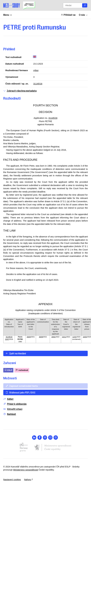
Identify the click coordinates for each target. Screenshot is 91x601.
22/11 (64, 337)
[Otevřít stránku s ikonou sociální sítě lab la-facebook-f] (39, 437)
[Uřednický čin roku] (29, 5)
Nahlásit (9, 414)
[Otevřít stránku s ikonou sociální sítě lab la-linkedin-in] (34, 437)
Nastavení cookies (12, 479)
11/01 (74, 337)
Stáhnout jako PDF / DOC (20, 392)
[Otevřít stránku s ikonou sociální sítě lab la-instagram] (56, 437)
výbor (36, 70)
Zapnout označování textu (22, 385)
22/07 (7, 339)
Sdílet (8, 398)
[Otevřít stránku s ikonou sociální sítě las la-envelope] (50, 437)
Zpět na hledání (16, 353)
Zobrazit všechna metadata (20, 90)
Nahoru (28, 479)
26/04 (29, 337)
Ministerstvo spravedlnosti (25, 470)
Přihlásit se (68, 14)
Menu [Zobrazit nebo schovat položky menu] (7, 14)
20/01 (53, 337)
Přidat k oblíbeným (15, 403)
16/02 (85, 337)
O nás (83, 14)
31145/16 (37, 84)
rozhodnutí (21, 370)
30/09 (41, 337)
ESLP (8, 370)
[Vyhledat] (84, 5)
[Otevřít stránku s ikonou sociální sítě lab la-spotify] (45, 437)
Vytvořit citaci (12, 409)
